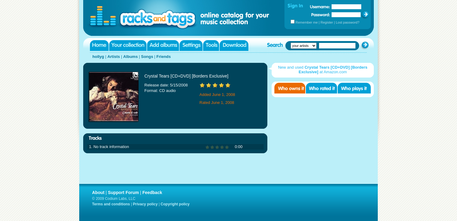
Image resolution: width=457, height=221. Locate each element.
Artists (113, 56)
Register (327, 22)
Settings (191, 45)
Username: (320, 6)
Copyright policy (175, 204)
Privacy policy (145, 204)
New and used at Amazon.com (322, 69)
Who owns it (289, 88)
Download (234, 45)
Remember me (306, 22)
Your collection (128, 45)
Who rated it (321, 88)
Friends (163, 56)
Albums (130, 56)
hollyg (98, 56)
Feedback (152, 192)
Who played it (354, 88)
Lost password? (347, 22)
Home (99, 45)
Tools (211, 45)
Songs (147, 56)
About (98, 192)
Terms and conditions (111, 204)
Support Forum (123, 192)
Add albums (163, 45)
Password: (320, 14)
